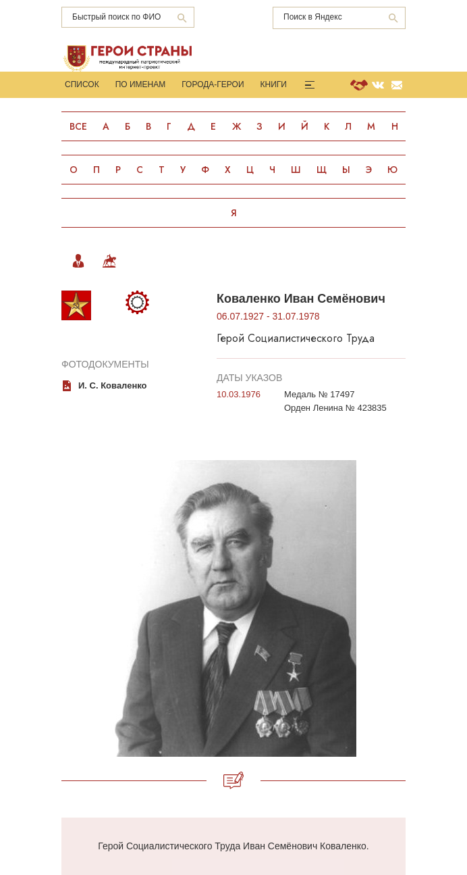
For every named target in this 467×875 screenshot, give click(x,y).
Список (82, 84)
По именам (140, 84)
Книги (273, 84)
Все (78, 126)
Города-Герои (213, 84)
